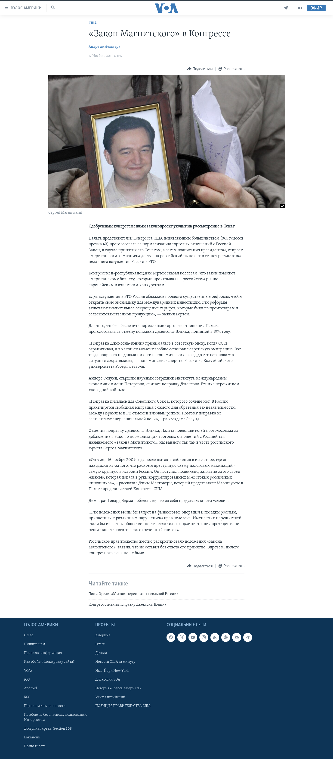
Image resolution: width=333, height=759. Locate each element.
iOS (27, 679)
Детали (101, 653)
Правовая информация (43, 653)
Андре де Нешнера (104, 47)
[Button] (200, 69)
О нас (28, 636)
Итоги (100, 644)
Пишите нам (34, 644)
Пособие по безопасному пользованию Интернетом (55, 717)
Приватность (34, 746)
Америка (102, 636)
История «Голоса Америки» (118, 688)
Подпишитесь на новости (45, 706)
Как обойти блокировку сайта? (49, 662)
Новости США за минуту (115, 662)
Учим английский (110, 697)
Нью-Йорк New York (112, 671)
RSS (27, 697)
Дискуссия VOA (107, 679)
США (93, 23)
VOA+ (28, 671)
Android (30, 688)
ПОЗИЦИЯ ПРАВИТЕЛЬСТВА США (123, 706)
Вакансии (32, 737)
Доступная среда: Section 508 (48, 729)
